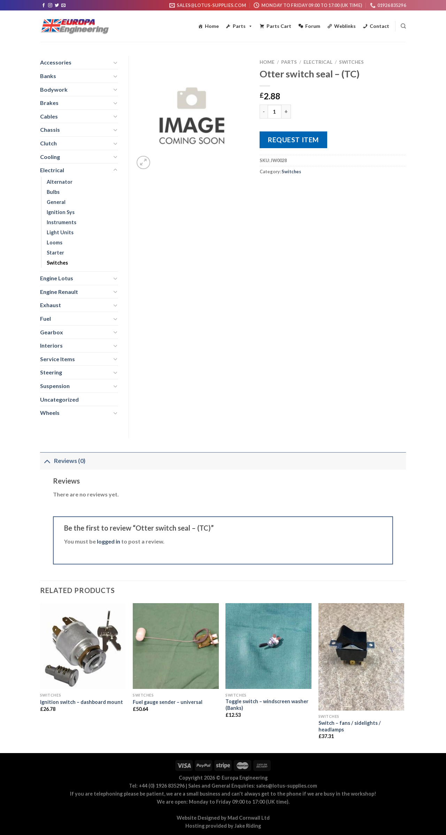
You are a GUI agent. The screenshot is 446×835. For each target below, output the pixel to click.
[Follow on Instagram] (50, 5)
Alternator (59, 182)
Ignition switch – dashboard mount (81, 702)
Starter (55, 253)
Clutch (48, 143)
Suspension (55, 385)
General (56, 202)
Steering (51, 372)
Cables (49, 116)
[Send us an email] (63, 5)
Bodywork (54, 89)
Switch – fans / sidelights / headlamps (349, 726)
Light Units (60, 232)
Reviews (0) (62, 460)
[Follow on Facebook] (43, 5)
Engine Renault (59, 291)
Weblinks (345, 26)
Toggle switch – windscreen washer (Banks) (266, 704)
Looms (54, 242)
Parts (243, 26)
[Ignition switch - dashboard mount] (83, 646)
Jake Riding (247, 826)
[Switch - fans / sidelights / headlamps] (361, 657)
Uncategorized (59, 399)
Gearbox (51, 332)
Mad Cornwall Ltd (249, 818)
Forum (312, 26)
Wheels (50, 412)
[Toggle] (115, 62)
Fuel (45, 318)
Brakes (49, 102)
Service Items (57, 359)
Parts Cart (279, 26)
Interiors (51, 345)
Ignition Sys (61, 212)
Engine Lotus (56, 278)
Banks (48, 76)
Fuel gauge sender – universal (167, 702)
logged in (108, 541)
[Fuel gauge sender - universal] (176, 646)
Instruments (61, 222)
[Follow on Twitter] (57, 5)
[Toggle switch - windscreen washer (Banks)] (268, 646)
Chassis (50, 129)
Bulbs (53, 192)
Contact (379, 26)
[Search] (403, 26)
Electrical (317, 62)
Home (212, 26)
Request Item (293, 140)
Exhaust (50, 305)
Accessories (55, 62)
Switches (351, 62)
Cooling (50, 156)
